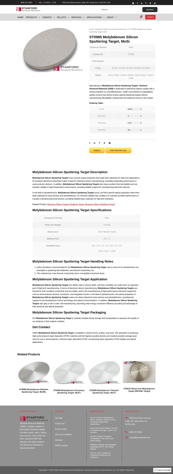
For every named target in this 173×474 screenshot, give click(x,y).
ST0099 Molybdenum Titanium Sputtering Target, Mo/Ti (104, 391)
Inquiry (150, 17)
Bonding (101, 130)
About (110, 17)
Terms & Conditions (63, 434)
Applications (94, 17)
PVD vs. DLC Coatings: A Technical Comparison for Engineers (100, 455)
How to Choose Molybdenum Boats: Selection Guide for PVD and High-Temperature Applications (102, 421)
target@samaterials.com (140, 437)
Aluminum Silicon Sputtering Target (100, 204)
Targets (47, 17)
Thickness (101, 123)
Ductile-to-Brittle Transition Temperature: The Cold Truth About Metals (101, 438)
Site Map (59, 418)
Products (31, 17)
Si (128, 29)
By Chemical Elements (117, 29)
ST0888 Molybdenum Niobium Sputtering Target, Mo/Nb (33, 390)
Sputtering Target (101, 29)
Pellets (61, 17)
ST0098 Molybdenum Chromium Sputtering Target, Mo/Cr (68, 391)
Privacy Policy (61, 429)
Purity (101, 109)
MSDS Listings (61, 445)
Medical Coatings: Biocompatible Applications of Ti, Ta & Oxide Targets (103, 447)
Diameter (101, 116)
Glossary (59, 440)
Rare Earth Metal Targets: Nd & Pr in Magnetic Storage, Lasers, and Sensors (103, 430)
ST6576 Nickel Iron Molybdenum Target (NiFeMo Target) (139, 390)
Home (20, 17)
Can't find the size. (118, 150)
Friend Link (60, 424)
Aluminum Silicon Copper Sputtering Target (65, 204)
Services (76, 17)
